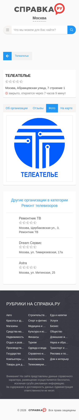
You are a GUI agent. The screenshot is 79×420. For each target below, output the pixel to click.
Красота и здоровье (17, 320)
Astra (23, 263)
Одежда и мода (37, 347)
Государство (13, 353)
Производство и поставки (21, 347)
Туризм (32, 342)
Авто (9, 315)
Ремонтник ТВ (30, 218)
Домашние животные (62, 337)
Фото (52, 108)
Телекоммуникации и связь (44, 364)
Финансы (33, 337)
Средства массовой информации (25, 331)
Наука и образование (62, 342)
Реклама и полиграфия (63, 353)
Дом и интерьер (59, 359)
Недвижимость (15, 337)
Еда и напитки (58, 315)
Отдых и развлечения (19, 342)
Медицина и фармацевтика (44, 326)
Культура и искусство (40, 331)
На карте (66, 108)
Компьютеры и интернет (20, 359)
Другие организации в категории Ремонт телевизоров (39, 203)
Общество (56, 331)
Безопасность (36, 359)
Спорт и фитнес (37, 320)
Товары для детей (16, 364)
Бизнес (54, 326)
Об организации (17, 108)
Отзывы (38, 108)
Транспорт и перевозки (63, 347)
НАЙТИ (71, 29)
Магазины (12, 326)
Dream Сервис (30, 243)
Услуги (54, 320)
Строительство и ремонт (42, 315)
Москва (40, 18)
